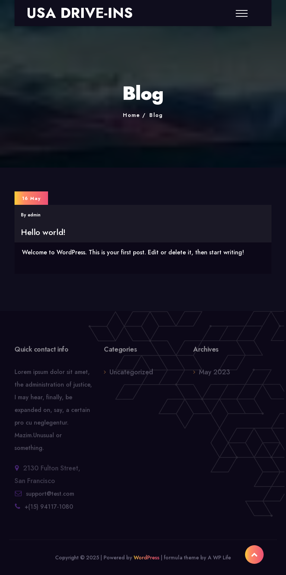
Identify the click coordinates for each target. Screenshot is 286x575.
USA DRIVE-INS (79, 13)
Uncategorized (131, 374)
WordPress (146, 557)
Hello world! (43, 232)
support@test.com (50, 496)
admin (34, 215)
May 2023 (214, 374)
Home (131, 115)
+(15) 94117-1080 (49, 509)
